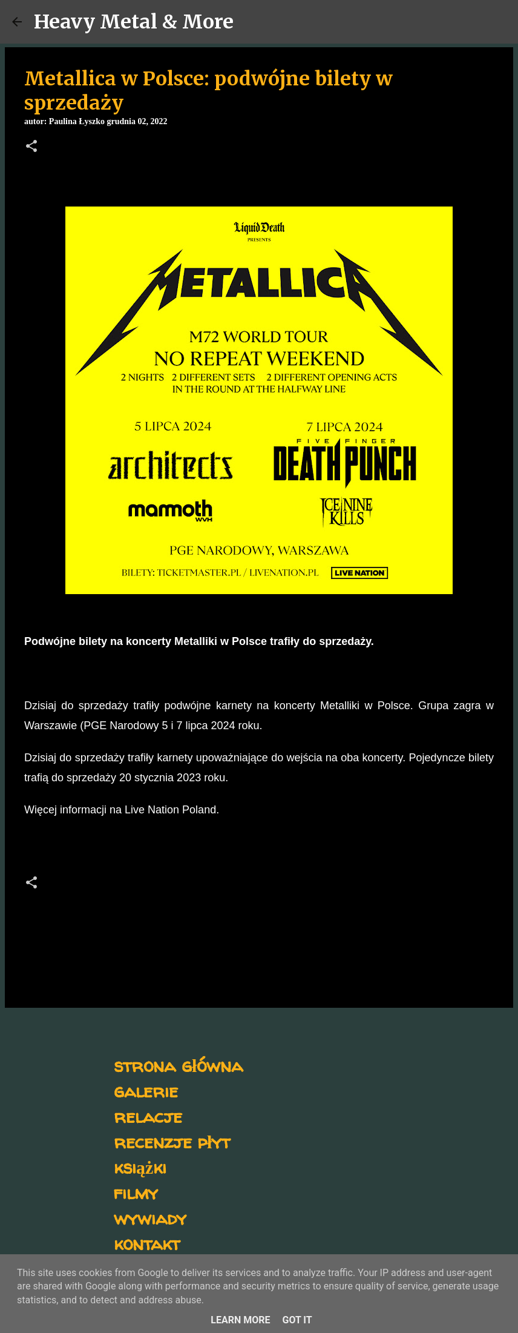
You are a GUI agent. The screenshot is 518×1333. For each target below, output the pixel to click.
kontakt (147, 1243)
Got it (297, 1320)
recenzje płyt (172, 1141)
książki (140, 1166)
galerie (146, 1090)
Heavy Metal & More (134, 22)
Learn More (240, 1320)
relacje (148, 1115)
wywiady (150, 1217)
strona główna (178, 1065)
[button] (31, 147)
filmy (136, 1192)
